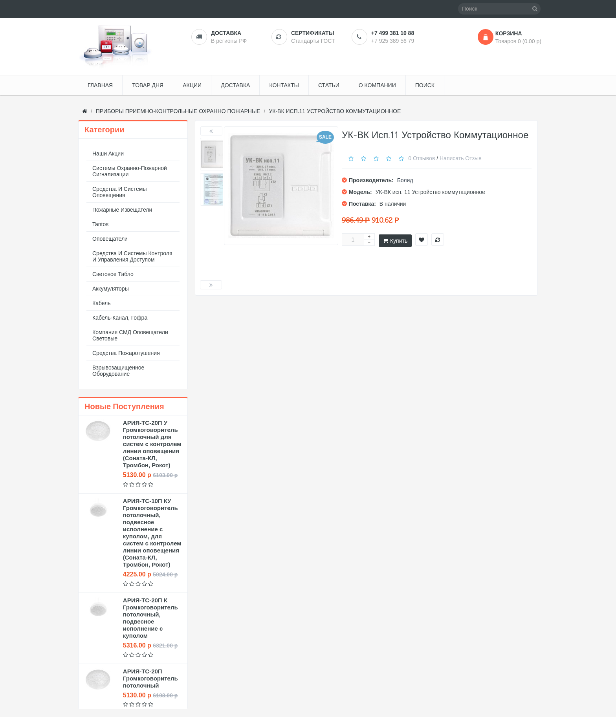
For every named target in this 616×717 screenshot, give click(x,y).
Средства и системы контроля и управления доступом (132, 256)
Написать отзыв (461, 158)
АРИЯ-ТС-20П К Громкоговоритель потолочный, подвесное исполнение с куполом (150, 618)
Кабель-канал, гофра (119, 318)
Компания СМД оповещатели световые (130, 335)
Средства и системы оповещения (119, 192)
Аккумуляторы (110, 288)
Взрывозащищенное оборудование (118, 370)
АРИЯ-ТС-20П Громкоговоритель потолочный (150, 678)
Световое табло (113, 274)
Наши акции (108, 153)
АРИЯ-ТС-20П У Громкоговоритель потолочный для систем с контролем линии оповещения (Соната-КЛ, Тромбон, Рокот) (152, 443)
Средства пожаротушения (126, 353)
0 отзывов (421, 158)
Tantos (100, 224)
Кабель (101, 303)
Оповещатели (110, 239)
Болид (405, 180)
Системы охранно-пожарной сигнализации (129, 171)
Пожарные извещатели (122, 210)
